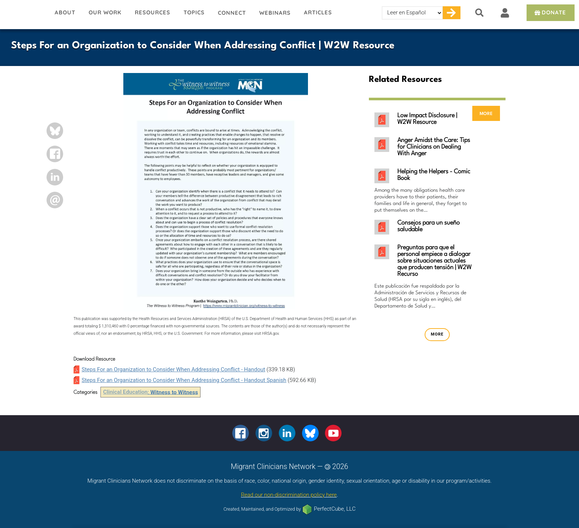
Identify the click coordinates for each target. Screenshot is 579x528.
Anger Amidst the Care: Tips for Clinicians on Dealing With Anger (433, 147)
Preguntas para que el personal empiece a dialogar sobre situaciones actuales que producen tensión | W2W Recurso (434, 260)
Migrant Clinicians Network (24, 14)
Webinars (275, 12)
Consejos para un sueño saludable (428, 226)
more (486, 113)
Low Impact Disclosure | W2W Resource (427, 118)
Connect (232, 12)
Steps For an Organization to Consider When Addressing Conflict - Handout (173, 369)
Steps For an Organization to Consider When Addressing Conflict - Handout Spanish (184, 380)
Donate (549, 12)
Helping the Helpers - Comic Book (433, 175)
